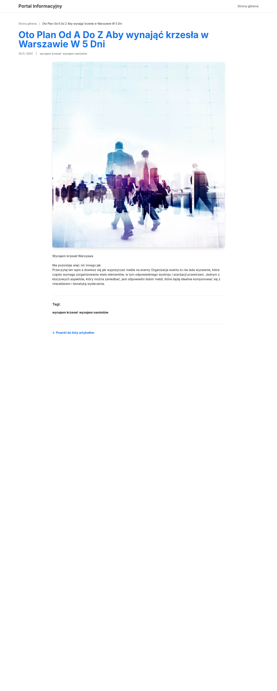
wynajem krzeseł (50, 53)
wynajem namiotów (75, 53)
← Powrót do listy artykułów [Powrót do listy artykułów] (73, 333)
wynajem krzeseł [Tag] (65, 312)
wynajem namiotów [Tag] (93, 312)
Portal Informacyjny (40, 6)
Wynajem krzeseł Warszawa (72, 256)
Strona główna (248, 6)
